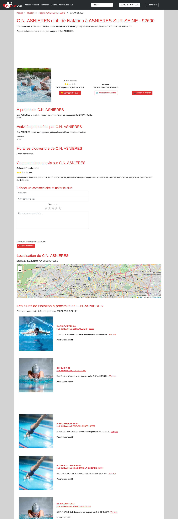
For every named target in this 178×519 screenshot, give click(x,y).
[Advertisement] (85, 50)
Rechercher (152, 5)
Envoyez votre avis (25, 239)
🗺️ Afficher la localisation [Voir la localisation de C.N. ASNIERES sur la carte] (106, 93)
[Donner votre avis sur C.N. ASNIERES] (70, 93)
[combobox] (104, 5)
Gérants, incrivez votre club (62, 5)
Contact (35, 5)
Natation (30, 13)
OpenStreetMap (156, 290)
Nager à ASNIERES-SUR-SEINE (52, 13)
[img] (89, 274)
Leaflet (139, 290)
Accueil (28, 5)
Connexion (45, 5)
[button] (89, 272)
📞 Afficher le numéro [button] (142, 93)
